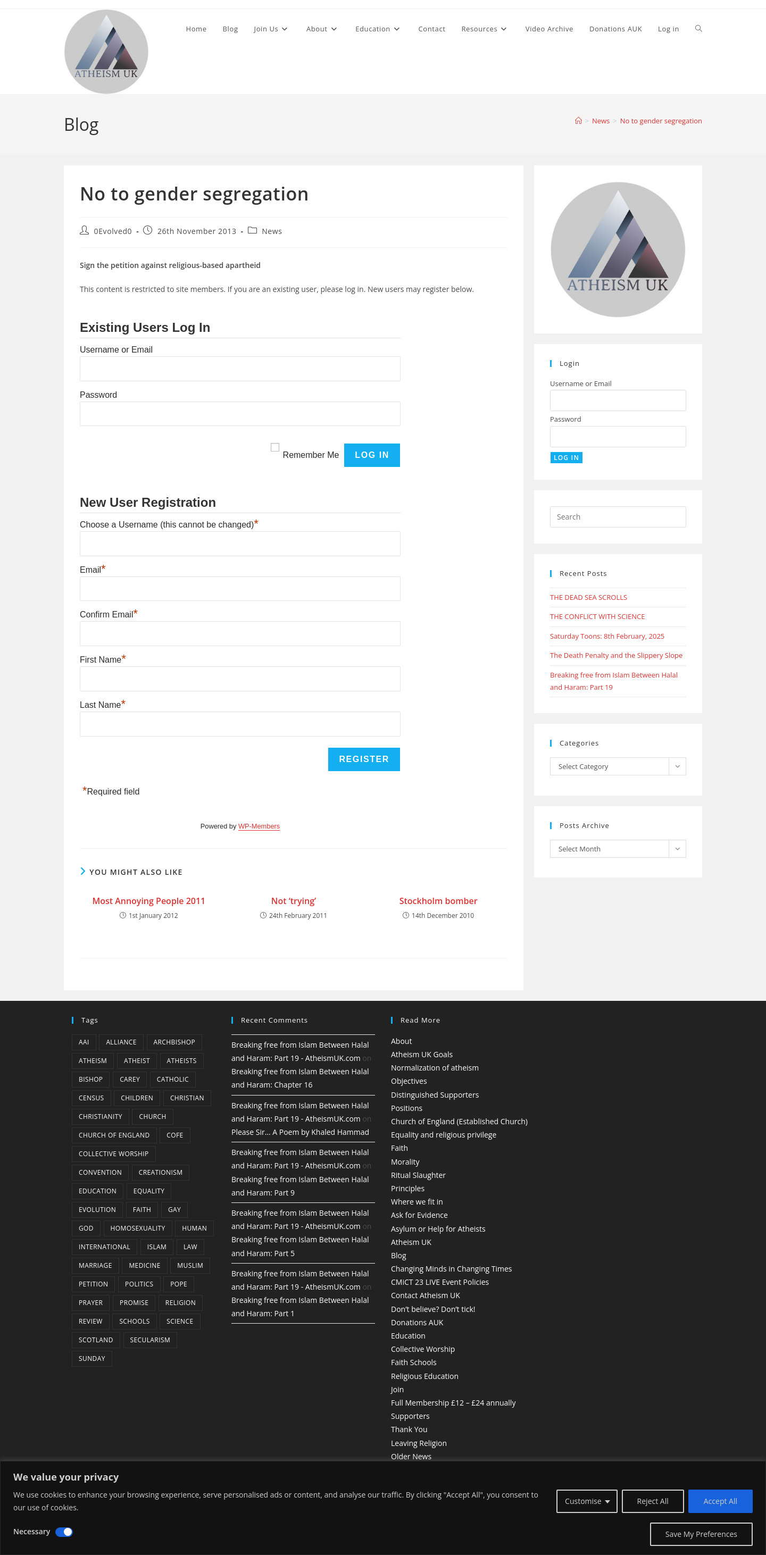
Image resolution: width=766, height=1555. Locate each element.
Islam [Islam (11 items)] (157, 1246)
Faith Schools (414, 1362)
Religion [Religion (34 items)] (180, 1302)
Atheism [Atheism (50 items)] (93, 1060)
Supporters (410, 1416)
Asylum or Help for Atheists (438, 1229)
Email (93, 569)
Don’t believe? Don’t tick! (433, 1309)
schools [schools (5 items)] (134, 1321)
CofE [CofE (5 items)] (174, 1135)
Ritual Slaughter (418, 1175)
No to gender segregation (661, 121)
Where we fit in (417, 1202)
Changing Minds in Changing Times (451, 1269)
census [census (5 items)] (91, 1097)
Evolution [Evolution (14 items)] (97, 1209)
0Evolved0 (113, 231)
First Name (103, 659)
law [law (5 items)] (190, 1246)
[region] (383, 1508)
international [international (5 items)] (104, 1246)
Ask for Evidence (419, 1215)
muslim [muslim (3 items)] (190, 1265)
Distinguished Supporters (435, 1095)
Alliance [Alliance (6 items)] (121, 1042)
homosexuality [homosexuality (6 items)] (138, 1228)
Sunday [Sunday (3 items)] (92, 1358)
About (401, 1041)
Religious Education (425, 1376)
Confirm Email (109, 614)
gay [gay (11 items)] (174, 1209)
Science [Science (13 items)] (179, 1321)
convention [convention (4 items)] (100, 1172)
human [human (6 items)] (194, 1228)
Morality (405, 1162)
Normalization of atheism (435, 1068)
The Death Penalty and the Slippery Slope (616, 655)
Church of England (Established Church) (459, 1121)
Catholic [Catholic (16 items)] (173, 1079)
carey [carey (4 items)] (130, 1079)
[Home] (578, 121)
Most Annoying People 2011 (148, 901)
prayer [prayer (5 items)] (91, 1302)
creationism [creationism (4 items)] (161, 1172)
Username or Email (116, 349)
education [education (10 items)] (97, 1190)
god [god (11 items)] (86, 1228)
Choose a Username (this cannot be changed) (169, 524)
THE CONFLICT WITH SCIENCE (597, 616)
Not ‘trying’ (293, 901)
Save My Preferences (701, 1534)
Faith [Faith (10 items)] (142, 1209)
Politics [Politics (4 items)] (139, 1284)
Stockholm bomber (438, 901)
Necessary (31, 1531)
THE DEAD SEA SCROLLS (588, 597)
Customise (583, 1501)
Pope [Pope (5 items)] (178, 1284)
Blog (398, 1255)
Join (397, 1389)
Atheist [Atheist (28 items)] (137, 1060)
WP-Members (259, 826)
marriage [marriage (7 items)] (95, 1265)
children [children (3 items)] (137, 1097)
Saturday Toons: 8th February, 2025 (607, 636)
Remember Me (311, 454)
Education (408, 1336)
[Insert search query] (618, 517)
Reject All (653, 1501)
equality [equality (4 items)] (149, 1190)
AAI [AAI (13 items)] (84, 1042)
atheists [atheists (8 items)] (182, 1060)
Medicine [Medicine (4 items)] (144, 1265)
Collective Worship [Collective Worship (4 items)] (114, 1153)
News (272, 231)
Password (98, 394)
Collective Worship (423, 1349)
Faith (399, 1148)
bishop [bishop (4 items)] (91, 1079)
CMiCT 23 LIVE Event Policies (440, 1282)
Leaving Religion (419, 1443)
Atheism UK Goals (422, 1054)
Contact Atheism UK (425, 1295)
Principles (407, 1188)
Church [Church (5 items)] (152, 1116)
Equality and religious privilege (443, 1135)
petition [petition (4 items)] (93, 1284)
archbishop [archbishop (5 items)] (174, 1042)
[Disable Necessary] (64, 1532)
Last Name (103, 704)
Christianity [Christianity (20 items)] (100, 1116)
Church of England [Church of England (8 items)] (114, 1135)
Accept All (720, 1501)
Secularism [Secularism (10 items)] (150, 1339)
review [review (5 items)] (91, 1321)
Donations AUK (417, 1322)
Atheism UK (411, 1242)
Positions (406, 1108)
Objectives (409, 1081)
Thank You (409, 1429)
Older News (411, 1456)
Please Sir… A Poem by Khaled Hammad (300, 1132)
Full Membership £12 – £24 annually (453, 1403)
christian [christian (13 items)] (187, 1097)
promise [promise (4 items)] (134, 1302)
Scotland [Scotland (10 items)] (96, 1339)
